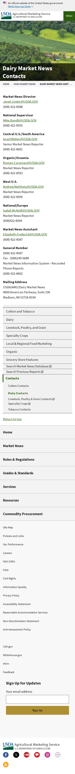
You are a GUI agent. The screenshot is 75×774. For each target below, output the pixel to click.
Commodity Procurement (23, 514)
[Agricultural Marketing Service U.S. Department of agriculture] (25, 14)
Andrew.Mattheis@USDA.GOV (23, 186)
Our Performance (13, 544)
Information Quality (15, 587)
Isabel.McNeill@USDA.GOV (21, 210)
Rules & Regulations (18, 459)
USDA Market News (25, 83)
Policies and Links (13, 536)
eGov (6, 663)
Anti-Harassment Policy (17, 629)
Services (9, 486)
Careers (7, 553)
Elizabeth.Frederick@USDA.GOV (25, 234)
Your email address (19, 691)
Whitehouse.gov (12, 655)
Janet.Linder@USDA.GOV (20, 101)
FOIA (6, 570)
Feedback (8, 672)
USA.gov (8, 646)
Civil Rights (9, 578)
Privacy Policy (11, 595)
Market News (13, 445)
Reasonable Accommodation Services (25, 612)
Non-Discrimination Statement (21, 621)
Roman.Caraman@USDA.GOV (24, 163)
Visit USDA (9, 561)
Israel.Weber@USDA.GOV (20, 139)
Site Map (8, 527)
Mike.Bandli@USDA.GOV (20, 120)
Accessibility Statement (17, 604)
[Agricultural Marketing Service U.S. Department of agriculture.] (31, 746)
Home (6, 83)
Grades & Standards (18, 473)
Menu (69, 16)
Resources (11, 500)
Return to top (12, 419)
